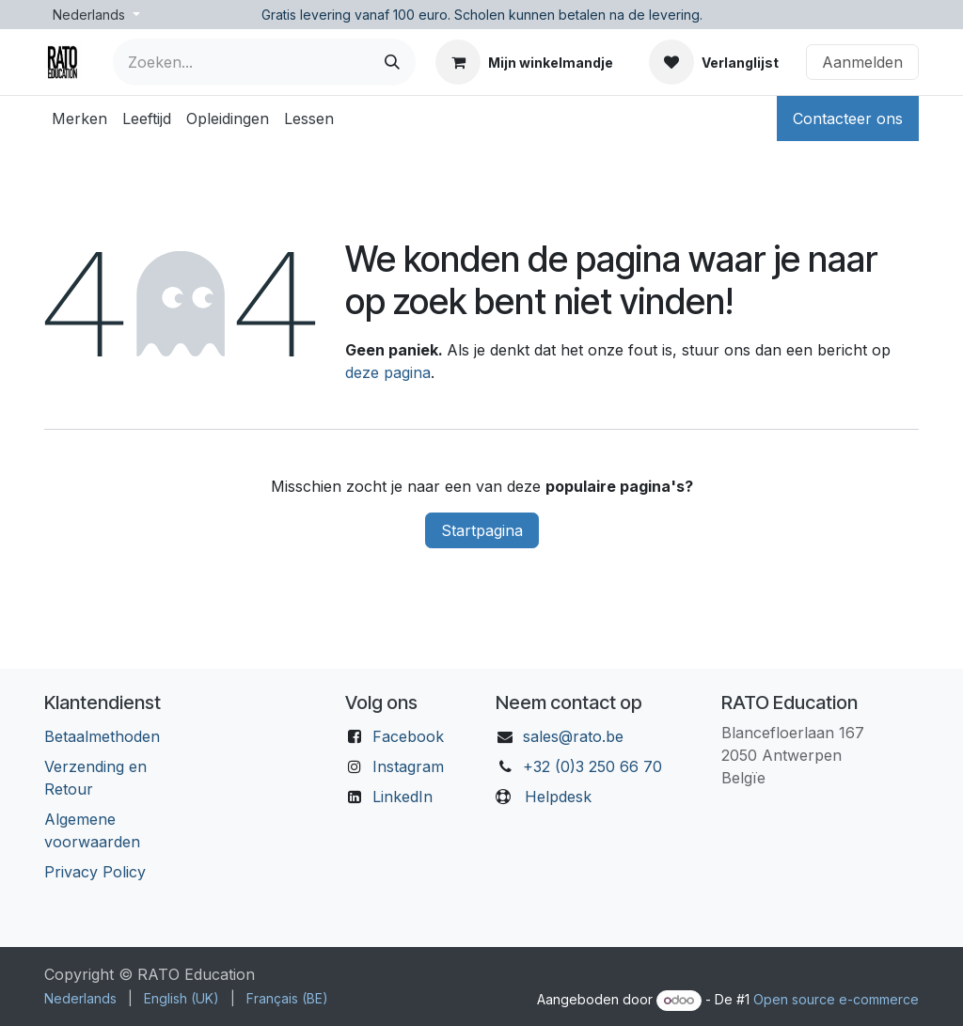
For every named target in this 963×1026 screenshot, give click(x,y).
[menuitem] (79, 118)
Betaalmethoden (102, 736)
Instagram (408, 766)
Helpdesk (558, 796)
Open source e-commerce (836, 999)
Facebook (408, 736)
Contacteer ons (848, 118)
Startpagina (482, 530)
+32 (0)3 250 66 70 (592, 766)
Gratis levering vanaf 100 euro (354, 15)
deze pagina (388, 372)
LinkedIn (402, 796)
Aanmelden (862, 62)
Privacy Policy (95, 871)
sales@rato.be (573, 736)
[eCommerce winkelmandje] (524, 62)
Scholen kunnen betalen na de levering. (578, 15)
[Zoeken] (392, 62)
